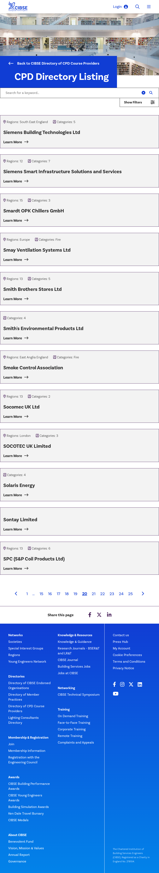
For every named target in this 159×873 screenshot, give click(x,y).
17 (58, 593)
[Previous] (16, 594)
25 (130, 593)
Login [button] (120, 6)
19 (75, 593)
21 (93, 593)
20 (85, 593)
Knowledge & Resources (75, 635)
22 (102, 593)
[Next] (143, 594)
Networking (66, 688)
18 (67, 593)
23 (112, 593)
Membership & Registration (28, 738)
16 (50, 593)
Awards (13, 777)
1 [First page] (27, 593)
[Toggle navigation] (149, 7)
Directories (16, 676)
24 (121, 593)
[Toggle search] (137, 7)
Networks (15, 635)
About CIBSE (17, 835)
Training (64, 709)
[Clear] (143, 93)
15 (41, 593)
